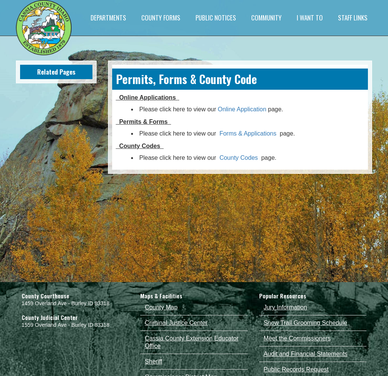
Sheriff (153, 361)
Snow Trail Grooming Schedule (305, 323)
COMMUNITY (266, 17)
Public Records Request (296, 369)
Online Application (242, 109)
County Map (161, 307)
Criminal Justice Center (176, 323)
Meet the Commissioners (297, 338)
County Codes (239, 157)
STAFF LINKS (353, 17)
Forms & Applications (248, 133)
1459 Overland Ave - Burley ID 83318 (66, 303)
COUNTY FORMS (160, 17)
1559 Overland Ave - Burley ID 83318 (66, 325)
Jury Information (285, 307)
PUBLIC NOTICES (216, 17)
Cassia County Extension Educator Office (191, 342)
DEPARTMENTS (108, 17)
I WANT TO (310, 17)
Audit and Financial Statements (305, 354)
